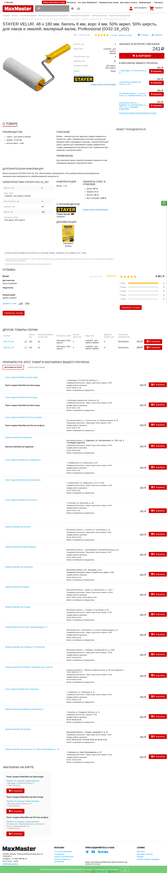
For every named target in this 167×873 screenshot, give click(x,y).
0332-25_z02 (8, 338)
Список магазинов (36, 358)
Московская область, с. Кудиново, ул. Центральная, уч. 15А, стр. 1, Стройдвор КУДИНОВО (132, 97)
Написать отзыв (125, 35)
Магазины (71, 2)
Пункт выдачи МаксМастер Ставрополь (22, 679)
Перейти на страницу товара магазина (22, 771)
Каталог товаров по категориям (62, 851)
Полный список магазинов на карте (138, 104)
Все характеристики (82, 75)
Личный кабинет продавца (148, 850)
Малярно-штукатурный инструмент (54, 15)
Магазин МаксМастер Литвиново (19, 557)
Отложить (143, 35)
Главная (6, 15)
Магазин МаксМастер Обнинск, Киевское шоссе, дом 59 (29, 657)
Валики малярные (100, 15)
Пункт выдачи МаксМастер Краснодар (21, 368)
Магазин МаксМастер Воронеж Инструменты (24, 699)
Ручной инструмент (28, 15)
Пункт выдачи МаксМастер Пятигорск (21, 490)
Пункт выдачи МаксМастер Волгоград (21, 388)
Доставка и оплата (128, 2)
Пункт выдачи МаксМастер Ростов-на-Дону (23, 408)
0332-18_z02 (8, 332)
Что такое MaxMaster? (88, 2)
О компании (59, 844)
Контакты (158, 2)
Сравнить (156, 35)
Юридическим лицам (108, 2)
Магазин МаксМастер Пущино (18, 719)
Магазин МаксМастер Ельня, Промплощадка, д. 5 (26, 617)
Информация (145, 2)
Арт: (76, 35)
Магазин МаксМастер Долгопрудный (20, 537)
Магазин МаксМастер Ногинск (18, 517)
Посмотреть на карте (11, 857)
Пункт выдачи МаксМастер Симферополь (23, 450)
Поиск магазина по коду (54, 2)
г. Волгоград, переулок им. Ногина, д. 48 (130, 79)
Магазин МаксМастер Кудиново (18, 428)
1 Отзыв (113, 35)
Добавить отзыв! (10, 294)
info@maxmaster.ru (11, 854)
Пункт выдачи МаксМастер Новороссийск (22, 470)
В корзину (156, 72)
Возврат (140, 847)
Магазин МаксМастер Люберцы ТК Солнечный (25, 637)
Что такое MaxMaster (63, 842)
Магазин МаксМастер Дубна (17, 577)
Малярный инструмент (80, 15)
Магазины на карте (13, 358)
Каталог (15, 15)
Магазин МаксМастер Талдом (17, 597)
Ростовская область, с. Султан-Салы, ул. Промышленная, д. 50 (133, 88)
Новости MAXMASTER (63, 847)
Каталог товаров (50, 8)
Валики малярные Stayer (120, 15)
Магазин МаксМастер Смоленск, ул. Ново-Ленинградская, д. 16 (32, 740)
